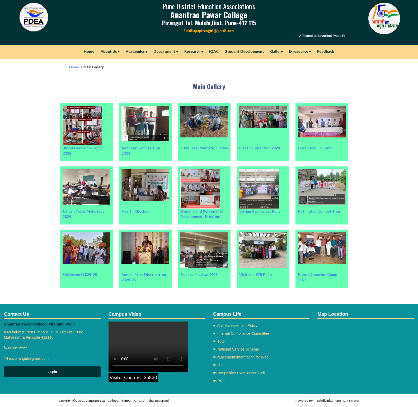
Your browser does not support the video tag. (148, 347)
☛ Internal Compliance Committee (241, 333)
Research (193, 51)
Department (165, 51)
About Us (110, 51)
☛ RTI (218, 365)
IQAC (214, 51)
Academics (136, 51)
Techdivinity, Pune (328, 401)
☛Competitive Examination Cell (239, 373)
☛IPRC (219, 381)
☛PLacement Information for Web (241, 357)
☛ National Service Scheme (236, 349)
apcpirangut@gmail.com (28, 358)
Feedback (325, 51)
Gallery (276, 51)
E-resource (300, 51)
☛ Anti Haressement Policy (235, 325)
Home (89, 51)
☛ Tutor (219, 341)
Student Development (244, 51)
